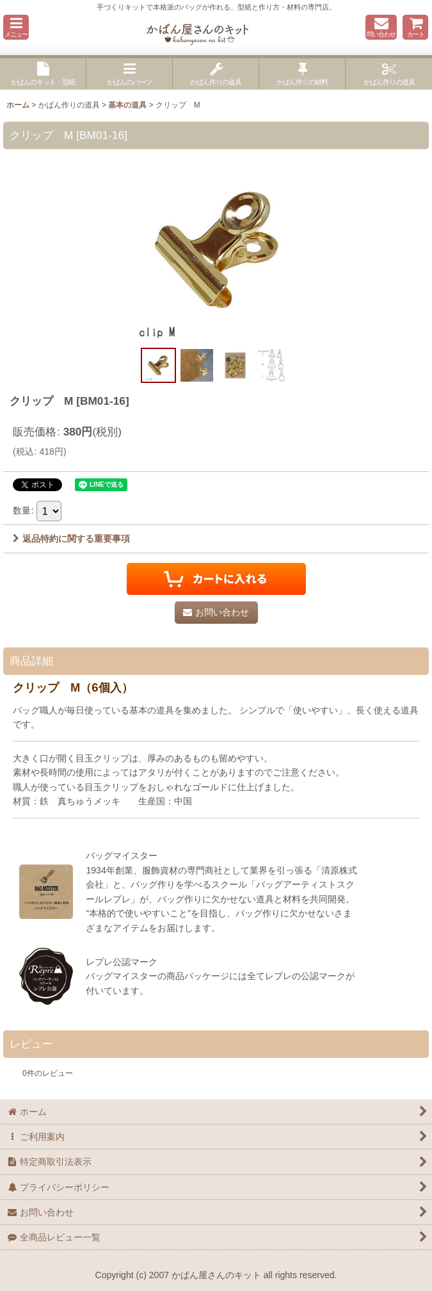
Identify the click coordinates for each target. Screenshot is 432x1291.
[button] (16, 27)
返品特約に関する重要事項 (71, 538)
